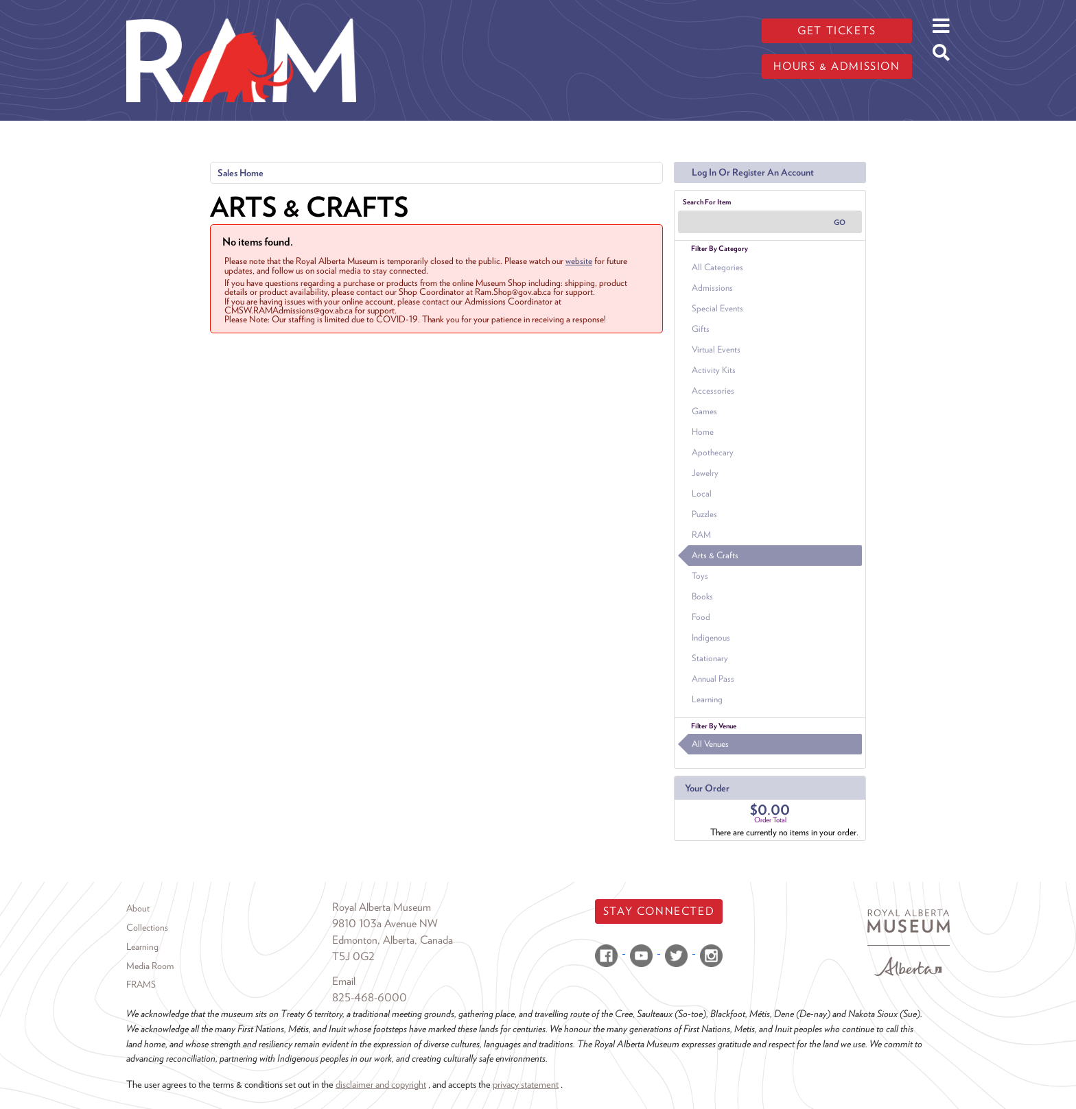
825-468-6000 (369, 997)
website (578, 260)
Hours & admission (836, 66)
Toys (700, 576)
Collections (147, 927)
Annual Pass (713, 678)
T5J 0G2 (353, 956)
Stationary (710, 658)
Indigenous (711, 637)
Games (704, 411)
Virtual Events (716, 349)
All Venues (710, 744)
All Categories (717, 267)
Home (703, 432)
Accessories (713, 390)
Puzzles (704, 514)
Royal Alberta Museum (381, 907)
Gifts (701, 329)
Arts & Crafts (715, 555)
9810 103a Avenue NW (385, 923)
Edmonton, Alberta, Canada (392, 939)
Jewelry (705, 473)
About (138, 908)
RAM (701, 534)
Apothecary (713, 452)
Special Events (717, 308)
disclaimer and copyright (381, 1084)
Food (701, 617)
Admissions (712, 288)
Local (702, 493)
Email (343, 981)
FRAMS (141, 984)
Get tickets (836, 30)
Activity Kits (714, 370)
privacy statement (526, 1084)
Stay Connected (658, 911)
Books (702, 596)
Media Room (150, 965)
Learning (707, 699)
